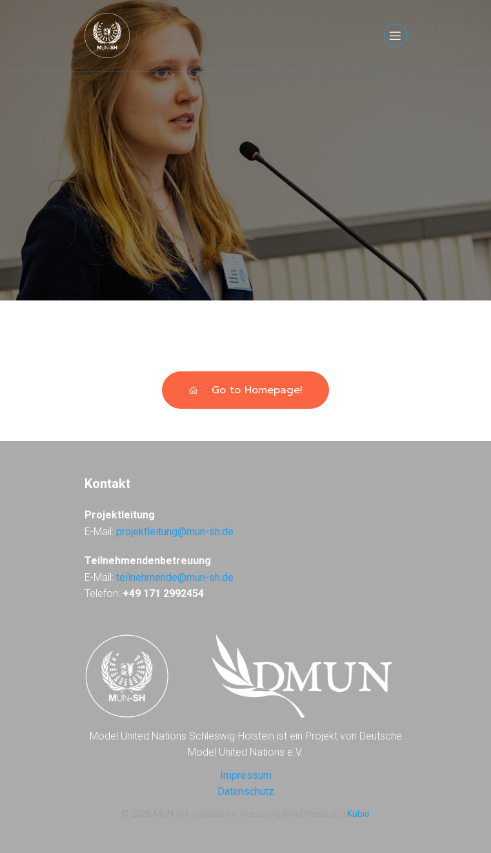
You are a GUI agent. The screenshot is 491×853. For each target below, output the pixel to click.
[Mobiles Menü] (395, 35)
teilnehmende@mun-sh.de (175, 577)
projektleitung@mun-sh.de (175, 531)
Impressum (246, 775)
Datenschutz (245, 791)
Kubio (358, 814)
